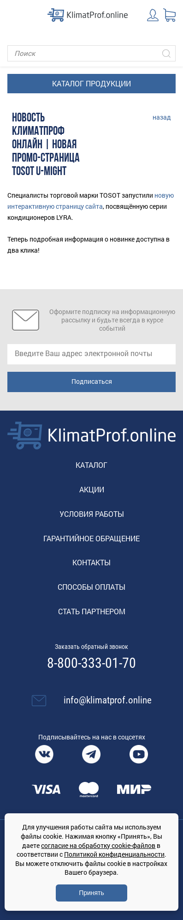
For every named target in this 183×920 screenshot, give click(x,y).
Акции (91, 489)
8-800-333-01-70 (91, 663)
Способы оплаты (91, 587)
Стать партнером (91, 611)
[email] (91, 354)
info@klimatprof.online (108, 700)
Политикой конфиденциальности (114, 854)
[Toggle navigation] (14, 15)
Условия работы (91, 514)
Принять (91, 892)
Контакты (91, 562)
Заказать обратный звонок (91, 646)
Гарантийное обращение (91, 538)
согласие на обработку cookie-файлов (98, 845)
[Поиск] (91, 53)
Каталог (91, 465)
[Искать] (166, 53)
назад (162, 117)
